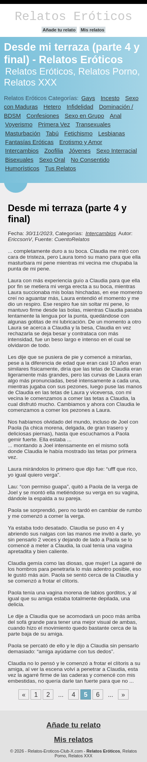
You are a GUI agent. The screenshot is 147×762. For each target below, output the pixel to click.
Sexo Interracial (116, 150)
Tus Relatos (60, 168)
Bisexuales (19, 159)
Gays (88, 98)
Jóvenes (80, 150)
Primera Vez (54, 124)
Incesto (110, 98)
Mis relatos (92, 29)
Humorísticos (22, 168)
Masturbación (22, 133)
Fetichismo (78, 133)
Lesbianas (111, 133)
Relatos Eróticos (73, 17)
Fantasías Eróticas (29, 142)
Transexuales (93, 124)
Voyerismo (19, 124)
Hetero (52, 106)
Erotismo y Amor (80, 142)
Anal (116, 115)
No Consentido (90, 159)
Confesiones (43, 115)
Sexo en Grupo (84, 115)
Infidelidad (80, 106)
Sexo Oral (52, 159)
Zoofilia (53, 150)
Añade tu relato (59, 29)
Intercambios (22, 150)
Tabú (52, 133)
